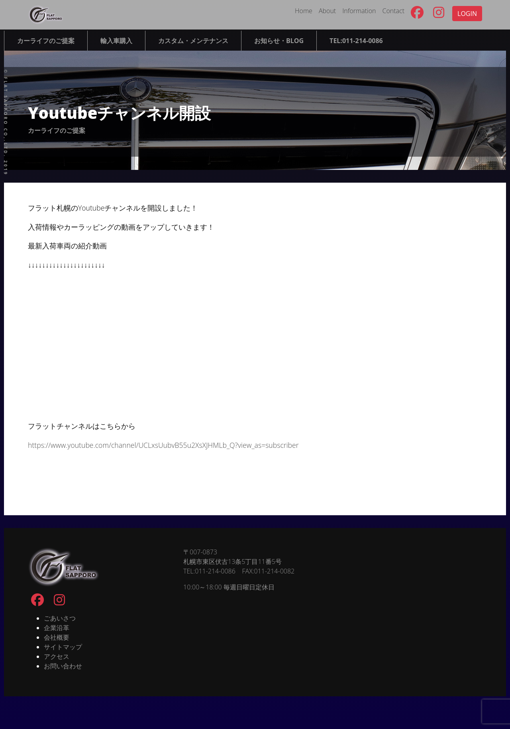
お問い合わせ (63, 666)
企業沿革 (56, 627)
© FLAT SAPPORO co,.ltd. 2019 (5, 122)
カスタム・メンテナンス (193, 40)
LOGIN (467, 13)
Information (359, 10)
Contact (393, 10)
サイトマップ (63, 646)
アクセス (56, 656)
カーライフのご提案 (46, 40)
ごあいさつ (60, 618)
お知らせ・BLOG (279, 40)
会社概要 (56, 637)
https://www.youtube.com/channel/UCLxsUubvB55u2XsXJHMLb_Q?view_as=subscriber (163, 445)
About (327, 10)
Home (303, 10)
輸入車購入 (116, 40)
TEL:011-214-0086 (356, 40)
